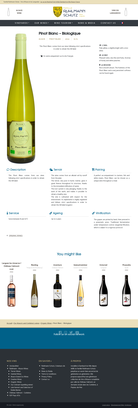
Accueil (9, 323)
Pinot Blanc (55, 39)
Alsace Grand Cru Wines (19, 376)
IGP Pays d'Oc (14, 395)
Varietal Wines (16, 374)
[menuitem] (122, 23)
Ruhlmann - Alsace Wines (18, 368)
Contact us (108, 23)
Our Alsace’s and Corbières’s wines (26, 323)
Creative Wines (16, 379)
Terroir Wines (16, 371)
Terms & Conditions (48, 374)
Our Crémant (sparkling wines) (22, 384)
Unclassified (13, 365)
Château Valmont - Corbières (20, 392)
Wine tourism (62, 23)
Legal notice (106, 405)
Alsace (42, 39)
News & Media (86, 23)
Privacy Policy (46, 376)
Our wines (40, 23)
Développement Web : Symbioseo (121, 405)
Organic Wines (16, 235)
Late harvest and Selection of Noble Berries (22, 389)
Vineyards (21, 23)
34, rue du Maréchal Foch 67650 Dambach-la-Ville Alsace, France (60, 2)
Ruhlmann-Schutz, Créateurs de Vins (53, 367)
